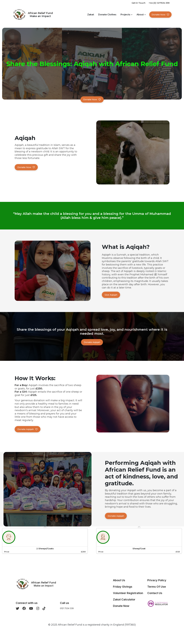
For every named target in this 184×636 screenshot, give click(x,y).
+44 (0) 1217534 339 (159, 3)
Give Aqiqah (111, 294)
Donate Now (160, 14)
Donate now (92, 99)
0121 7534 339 (67, 608)
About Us (119, 580)
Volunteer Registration (128, 593)
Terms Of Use (156, 586)
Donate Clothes (107, 14)
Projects (125, 14)
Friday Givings (122, 586)
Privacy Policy (156, 580)
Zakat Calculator (124, 599)
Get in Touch (138, 3)
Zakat (90, 14)
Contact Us (154, 593)
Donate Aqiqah (92, 342)
